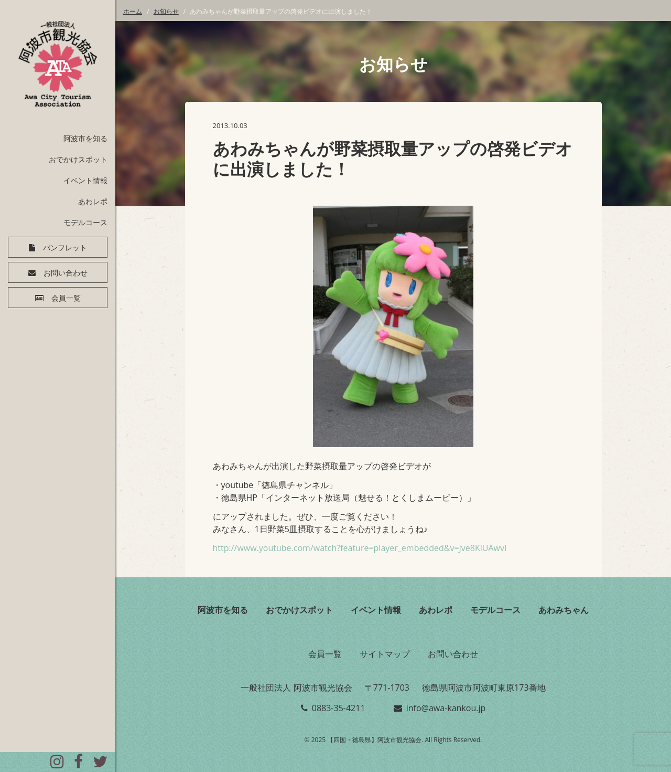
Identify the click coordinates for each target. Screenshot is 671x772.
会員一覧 (66, 298)
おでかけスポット (78, 159)
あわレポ (92, 201)
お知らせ (166, 11)
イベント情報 (85, 180)
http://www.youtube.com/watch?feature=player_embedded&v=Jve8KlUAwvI (360, 548)
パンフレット (65, 247)
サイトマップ (385, 654)
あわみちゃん (563, 610)
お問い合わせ (66, 273)
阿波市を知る (85, 138)
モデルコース (85, 222)
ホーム (132, 11)
